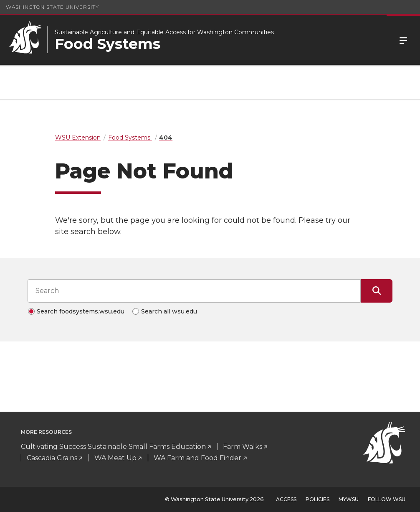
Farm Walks (242, 447)
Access (286, 499)
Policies (317, 499)
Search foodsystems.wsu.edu (80, 311)
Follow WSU (386, 499)
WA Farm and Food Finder (197, 458)
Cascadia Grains (52, 458)
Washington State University (52, 7)
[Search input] (194, 291)
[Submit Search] (376, 291)
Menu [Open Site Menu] (403, 40)
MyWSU (349, 499)
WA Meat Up (115, 458)
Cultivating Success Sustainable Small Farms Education (113, 447)
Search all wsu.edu (169, 311)
